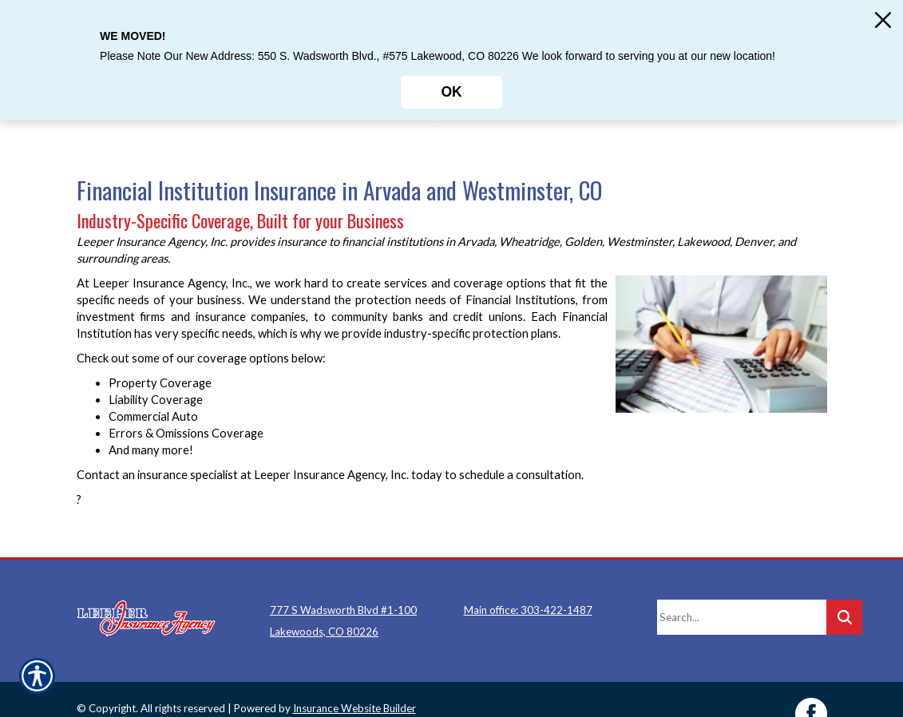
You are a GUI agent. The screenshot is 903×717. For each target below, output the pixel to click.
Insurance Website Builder (354, 679)
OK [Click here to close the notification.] (451, 92)
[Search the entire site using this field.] (741, 588)
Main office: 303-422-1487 (528, 581)
